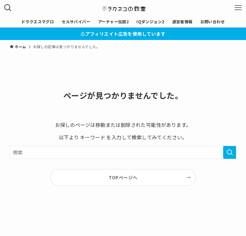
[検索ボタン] (8, 8)
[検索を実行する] (229, 152)
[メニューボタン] (238, 8)
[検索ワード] (123, 152)
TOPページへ (123, 177)
